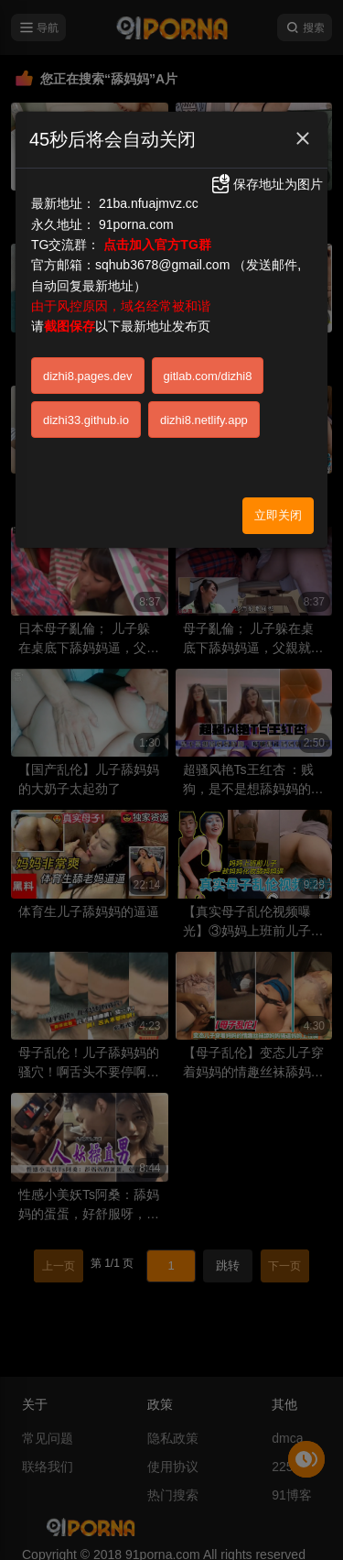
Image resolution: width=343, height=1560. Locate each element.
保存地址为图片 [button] (266, 184)
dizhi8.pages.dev (88, 376)
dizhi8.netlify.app (204, 420)
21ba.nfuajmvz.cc (148, 203)
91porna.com (136, 224)
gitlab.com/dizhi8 (208, 376)
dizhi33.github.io (86, 420)
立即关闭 (278, 515)
